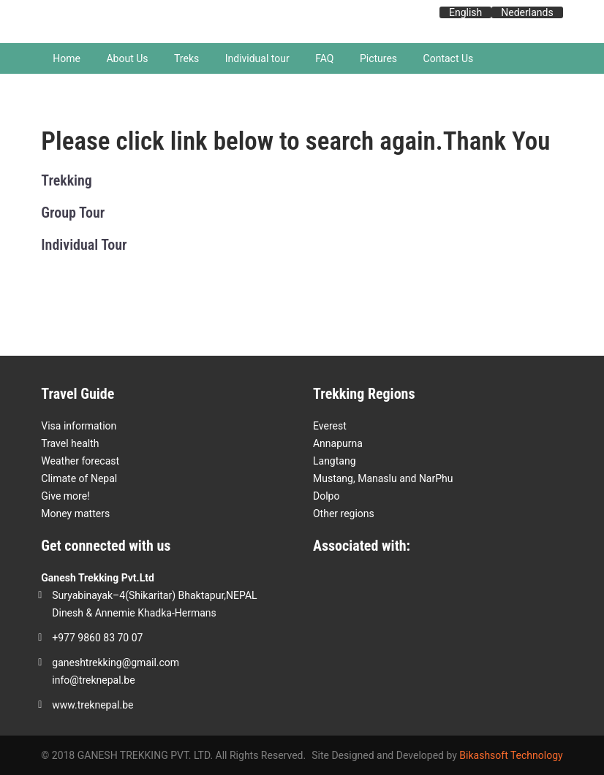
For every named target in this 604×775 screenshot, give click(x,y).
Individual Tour (84, 244)
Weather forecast (80, 461)
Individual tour (257, 58)
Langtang (334, 461)
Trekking (66, 180)
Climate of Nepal (79, 478)
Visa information (78, 426)
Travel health (70, 443)
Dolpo (326, 496)
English (465, 12)
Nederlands (527, 12)
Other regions (343, 513)
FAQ (324, 58)
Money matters (75, 513)
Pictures (378, 58)
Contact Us (448, 58)
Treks (186, 58)
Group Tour (73, 212)
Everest (330, 426)
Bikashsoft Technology (510, 755)
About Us (127, 58)
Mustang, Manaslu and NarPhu (383, 478)
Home (66, 58)
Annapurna (338, 443)
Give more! (65, 496)
